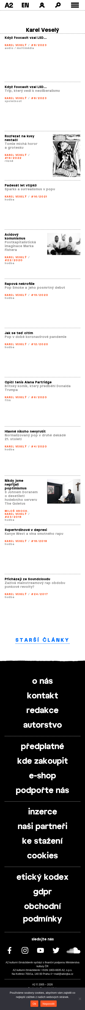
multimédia (25, 48)
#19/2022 (13, 158)
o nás (42, 681)
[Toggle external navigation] (75, 5)
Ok (34, 1003)
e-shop (42, 776)
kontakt (42, 696)
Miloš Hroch (16, 511)
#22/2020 (14, 260)
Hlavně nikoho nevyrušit (25, 432)
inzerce (42, 812)
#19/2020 (39, 295)
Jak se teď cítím (19, 333)
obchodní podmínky (42, 913)
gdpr (42, 892)
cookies (42, 856)
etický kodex (42, 877)
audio (9, 48)
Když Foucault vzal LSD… (26, 38)
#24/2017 (39, 594)
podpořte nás (42, 791)
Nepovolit (48, 1003)
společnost (13, 101)
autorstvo (42, 725)
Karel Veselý (16, 45)
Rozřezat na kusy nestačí (19, 138)
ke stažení (42, 841)
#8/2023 (39, 45)
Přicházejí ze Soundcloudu (27, 579)
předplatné (42, 747)
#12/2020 (39, 344)
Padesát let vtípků (21, 186)
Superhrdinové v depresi (26, 530)
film (8, 400)
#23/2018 (13, 517)
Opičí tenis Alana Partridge (28, 382)
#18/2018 (39, 541)
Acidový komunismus (15, 237)
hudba (9, 199)
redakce (42, 711)
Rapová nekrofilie (19, 284)
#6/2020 (39, 397)
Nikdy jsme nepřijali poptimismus (16, 484)
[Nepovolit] (80, 999)
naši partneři (42, 827)
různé (9, 161)
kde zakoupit (42, 761)
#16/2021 (39, 196)
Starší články (42, 640)
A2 (9, 5)
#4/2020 (39, 446)
